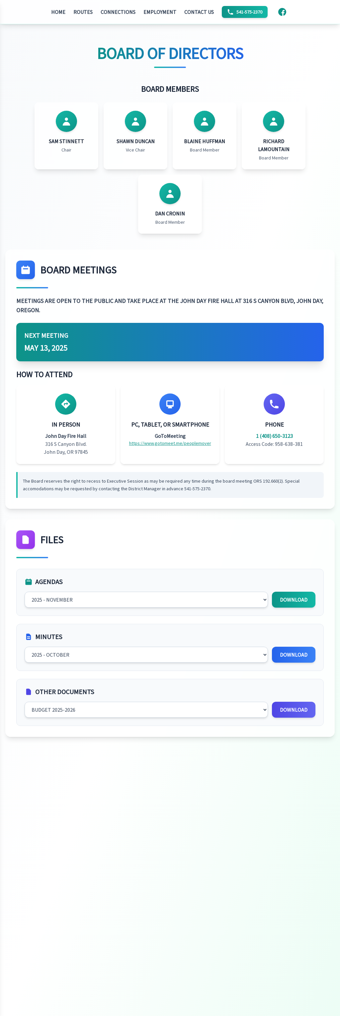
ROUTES (83, 12)
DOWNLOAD (293, 599)
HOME (58, 12)
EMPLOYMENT (159, 12)
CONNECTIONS (118, 12)
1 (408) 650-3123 (274, 436)
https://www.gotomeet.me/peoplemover (170, 443)
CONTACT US (199, 12)
